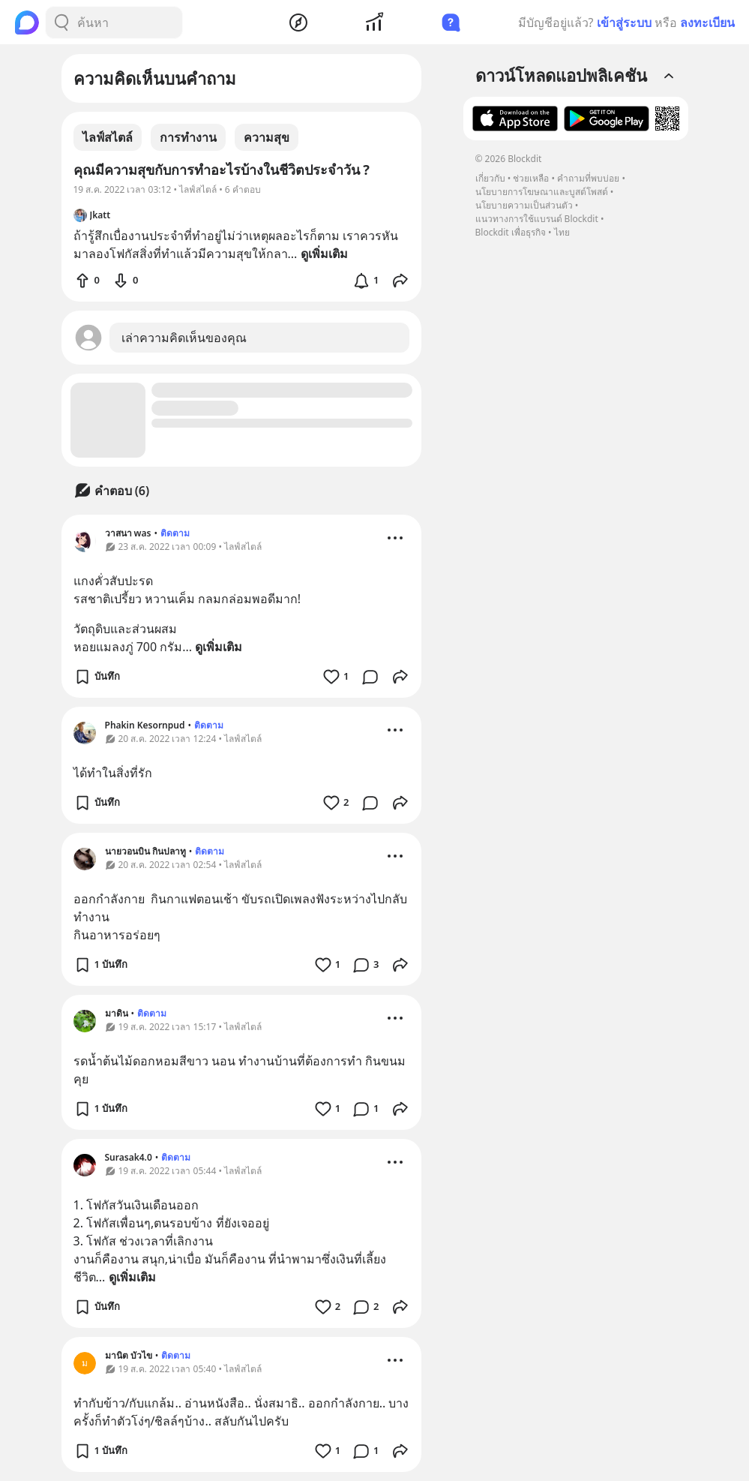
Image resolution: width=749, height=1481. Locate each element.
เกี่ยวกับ (490, 178)
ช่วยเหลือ (531, 178)
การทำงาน (188, 137)
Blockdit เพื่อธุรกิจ (510, 232)
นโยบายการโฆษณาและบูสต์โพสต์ (541, 191)
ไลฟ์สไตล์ (107, 137)
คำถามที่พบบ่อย (588, 178)
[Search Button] (61, 22)
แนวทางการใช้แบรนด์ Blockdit (536, 218)
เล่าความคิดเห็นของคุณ (184, 337)
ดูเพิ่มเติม (218, 646)
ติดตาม (175, 533)
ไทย (562, 232)
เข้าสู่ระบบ (624, 22)
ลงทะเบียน (707, 22)
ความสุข (266, 137)
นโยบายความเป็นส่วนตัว (524, 205)
